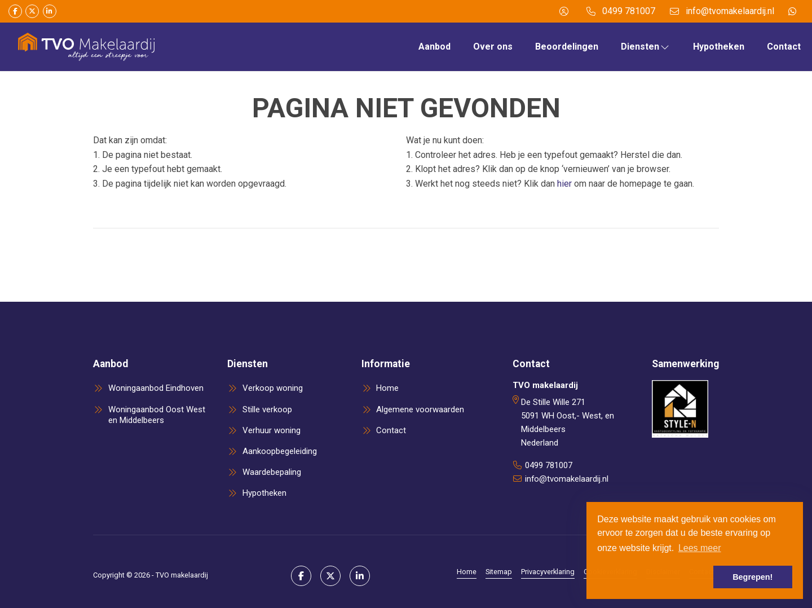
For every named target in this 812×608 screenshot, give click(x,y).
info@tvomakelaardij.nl (566, 479)
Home (466, 571)
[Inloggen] (564, 11)
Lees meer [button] (699, 548)
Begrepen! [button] (752, 576)
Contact (784, 46)
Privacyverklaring (548, 571)
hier (564, 183)
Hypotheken (718, 46)
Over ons (493, 46)
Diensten (645, 46)
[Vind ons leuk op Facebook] (15, 11)
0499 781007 (548, 465)
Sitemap (499, 571)
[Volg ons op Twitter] (32, 11)
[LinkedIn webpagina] (49, 11)
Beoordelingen (566, 46)
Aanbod (434, 46)
